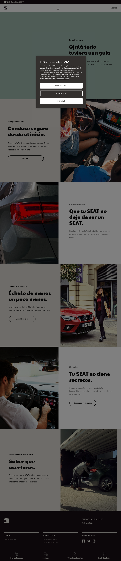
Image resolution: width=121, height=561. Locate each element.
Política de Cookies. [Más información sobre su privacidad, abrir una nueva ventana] (62, 78)
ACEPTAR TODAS (61, 85)
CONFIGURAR (61, 93)
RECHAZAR (61, 101)
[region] (61, 82)
